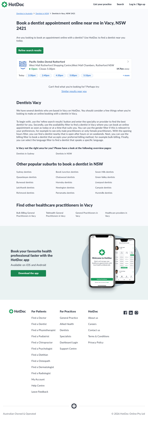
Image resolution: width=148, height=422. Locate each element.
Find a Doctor (38, 318)
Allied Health (67, 324)
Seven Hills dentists (104, 172)
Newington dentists (65, 188)
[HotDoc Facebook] (125, 313)
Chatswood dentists (65, 177)
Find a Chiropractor (42, 342)
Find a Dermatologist (42, 367)
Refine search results (29, 50)
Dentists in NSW (42, 13)
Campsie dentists (103, 188)
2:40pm (45, 75)
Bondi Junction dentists (67, 172)
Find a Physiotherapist (43, 330)
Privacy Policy (95, 342)
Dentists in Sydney (25, 154)
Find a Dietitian (39, 355)
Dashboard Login (69, 342)
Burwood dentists (24, 182)
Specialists (65, 336)
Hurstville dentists (103, 193)
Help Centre (37, 385)
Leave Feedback (39, 392)
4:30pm (59, 75)
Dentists (64, 330)
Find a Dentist (39, 324)
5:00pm (73, 75)
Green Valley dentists (105, 177)
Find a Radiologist (41, 373)
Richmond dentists (25, 193)
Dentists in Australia (24, 13)
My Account (38, 379)
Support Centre (68, 349)
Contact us (94, 330)
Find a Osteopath (40, 361)
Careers (92, 324)
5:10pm (87, 75)
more (126, 75)
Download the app (28, 273)
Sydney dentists (23, 172)
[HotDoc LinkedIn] (131, 313)
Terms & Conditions (98, 336)
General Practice (69, 318)
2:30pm (32, 75)
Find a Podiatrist (40, 336)
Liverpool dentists (103, 182)
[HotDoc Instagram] (136, 313)
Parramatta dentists (65, 193)
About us (93, 318)
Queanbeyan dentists (26, 177)
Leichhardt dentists (25, 188)
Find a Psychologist (41, 349)
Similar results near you (74, 91)
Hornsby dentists (64, 182)
